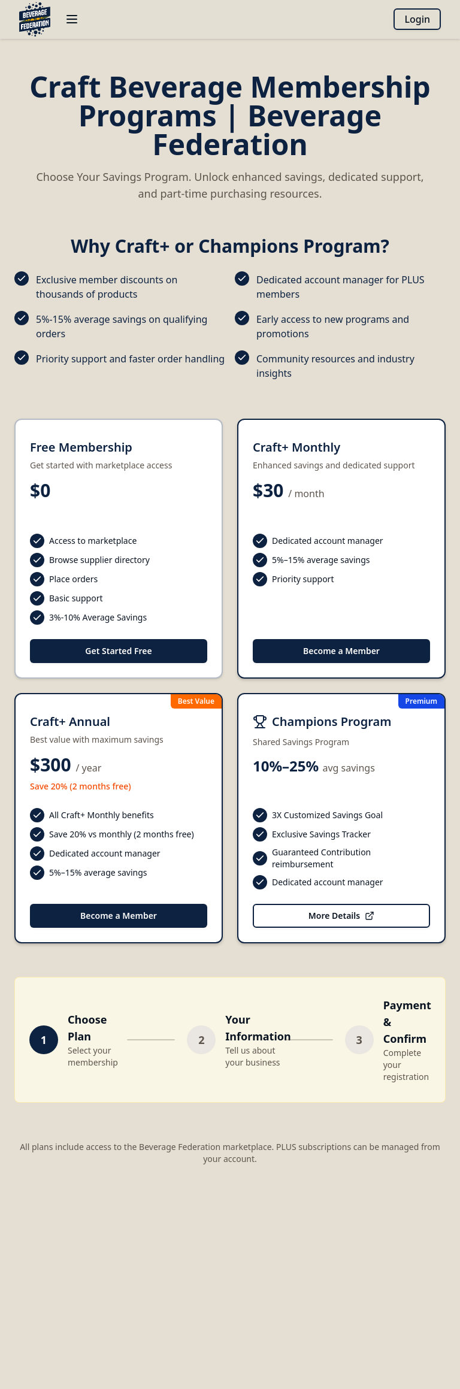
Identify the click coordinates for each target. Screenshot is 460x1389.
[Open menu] (72, 19)
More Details (341, 915)
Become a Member (341, 650)
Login (417, 19)
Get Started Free (118, 650)
